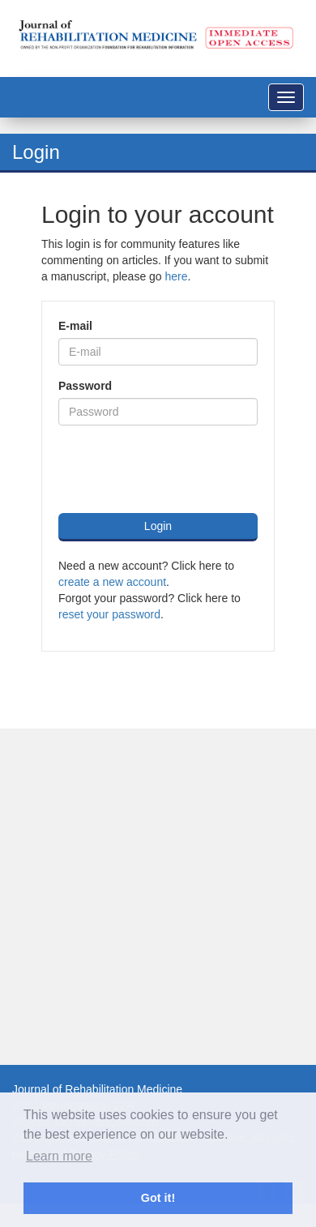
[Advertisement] (152, 897)
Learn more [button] (59, 1156)
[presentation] (181, 469)
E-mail (75, 325)
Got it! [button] (158, 1197)
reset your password (109, 614)
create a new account (112, 581)
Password (85, 385)
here (176, 276)
